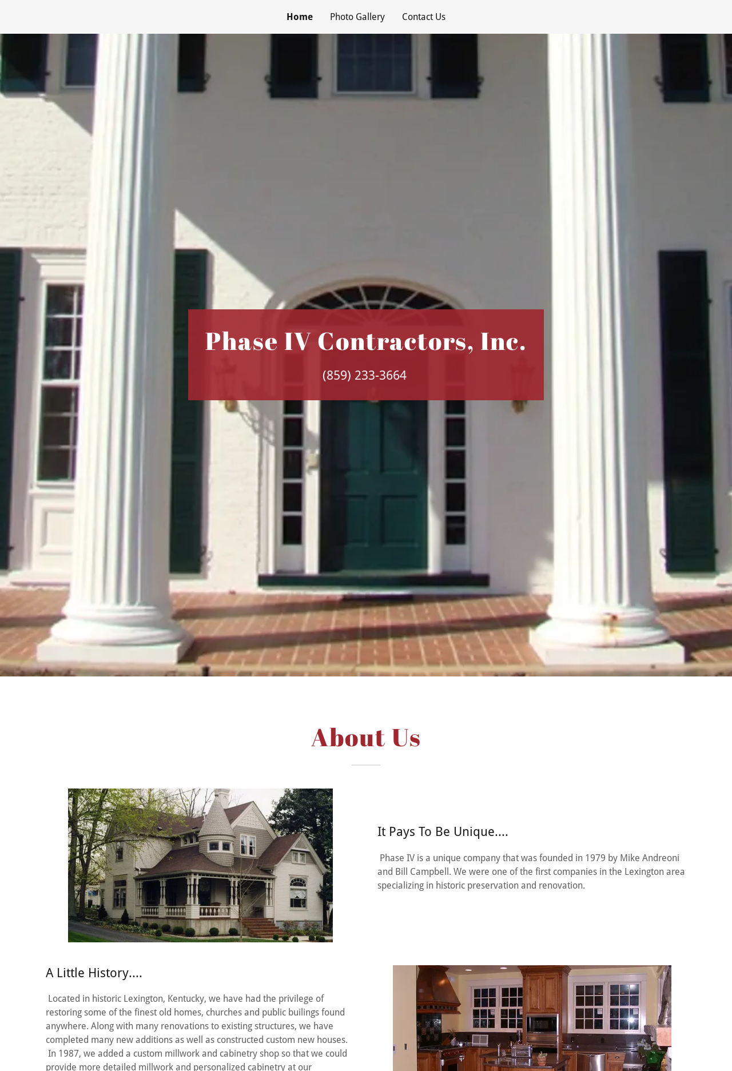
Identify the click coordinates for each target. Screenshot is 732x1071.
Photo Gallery (357, 16)
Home (300, 16)
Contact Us (423, 16)
